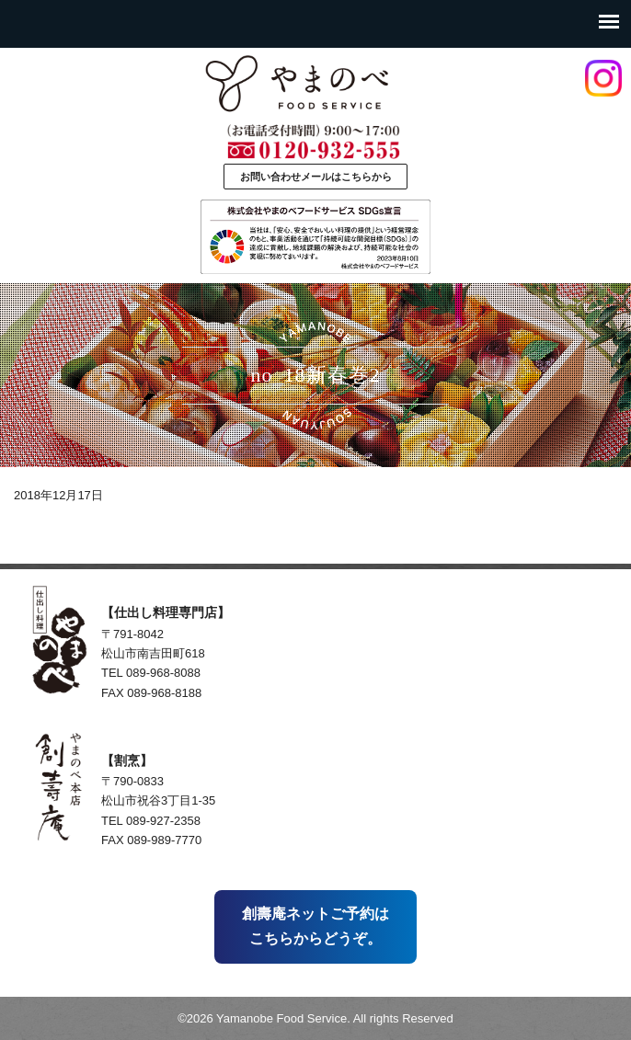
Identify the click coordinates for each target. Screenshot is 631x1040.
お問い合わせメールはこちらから (316, 176)
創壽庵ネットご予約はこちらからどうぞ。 (315, 925)
